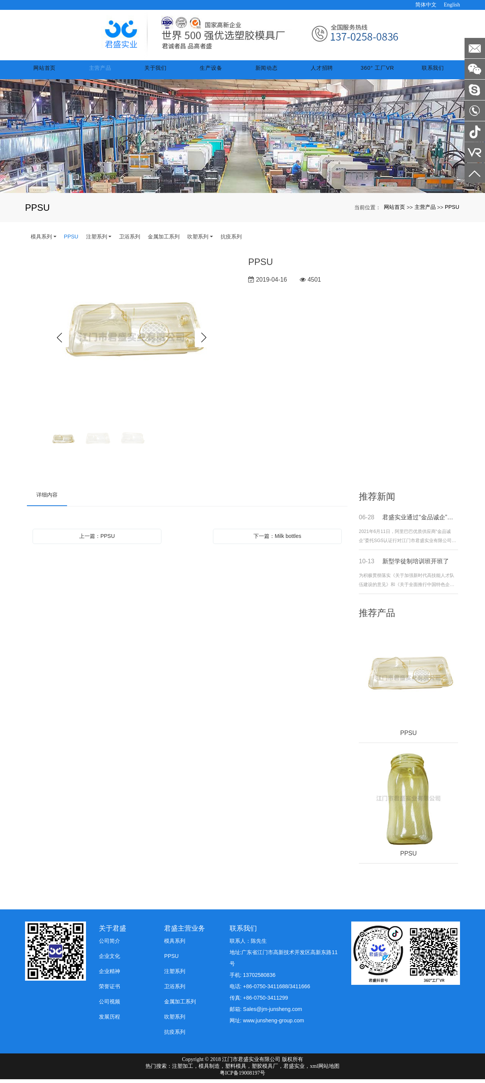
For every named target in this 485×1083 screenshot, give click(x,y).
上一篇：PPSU (97, 540)
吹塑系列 (197, 240)
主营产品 (106, 71)
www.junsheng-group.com (273, 1024)
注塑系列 (96, 240)
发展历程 (109, 1020)
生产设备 (215, 71)
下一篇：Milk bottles (277, 540)
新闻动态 (269, 71)
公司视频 (109, 1005)
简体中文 (425, 5)
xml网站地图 (325, 1070)
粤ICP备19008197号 (242, 1077)
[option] (132, 341)
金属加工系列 (164, 240)
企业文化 (109, 960)
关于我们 (161, 71)
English (452, 5)
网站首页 (52, 71)
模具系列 (41, 240)
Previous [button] (59, 341)
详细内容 (47, 498)
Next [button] (204, 341)
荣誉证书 (109, 990)
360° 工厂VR (378, 71)
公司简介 (109, 945)
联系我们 (432, 71)
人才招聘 (324, 71)
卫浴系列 (129, 240)
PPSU (452, 211)
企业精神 (109, 975)
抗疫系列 (231, 240)
